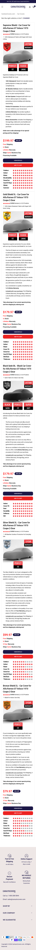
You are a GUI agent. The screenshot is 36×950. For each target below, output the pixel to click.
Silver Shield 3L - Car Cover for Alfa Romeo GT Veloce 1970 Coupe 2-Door (16, 525)
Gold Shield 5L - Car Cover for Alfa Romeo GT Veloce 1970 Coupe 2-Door (16, 197)
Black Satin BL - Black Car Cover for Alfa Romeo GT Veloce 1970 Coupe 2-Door (17, 369)
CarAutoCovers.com (8, 14)
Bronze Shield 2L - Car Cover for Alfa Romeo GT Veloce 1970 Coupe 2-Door (17, 689)
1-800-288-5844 (13, 896)
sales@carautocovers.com (16, 899)
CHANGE (26, 18)
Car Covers (20, 14)
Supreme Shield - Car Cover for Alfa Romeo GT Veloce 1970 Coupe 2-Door (16, 28)
